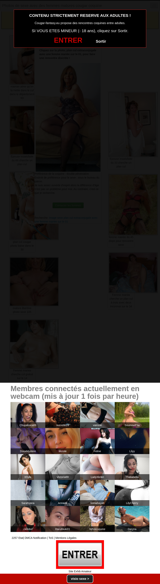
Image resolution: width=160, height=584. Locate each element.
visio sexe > (80, 579)
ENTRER (68, 40)
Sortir (101, 41)
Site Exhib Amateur (79, 571)
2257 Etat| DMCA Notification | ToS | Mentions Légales (44, 537)
